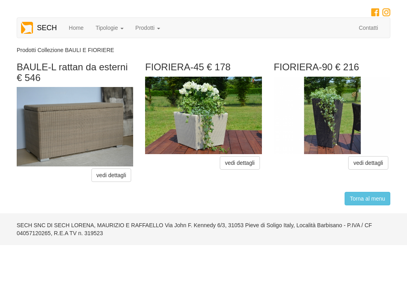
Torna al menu (367, 198)
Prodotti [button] (148, 28)
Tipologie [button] (109, 28)
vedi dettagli (111, 175)
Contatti (368, 28)
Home (76, 28)
